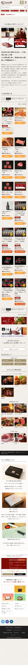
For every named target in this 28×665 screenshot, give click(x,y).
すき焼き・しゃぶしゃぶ (20, 422)
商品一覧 (2, 453)
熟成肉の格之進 (4, 452)
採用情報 (23, 632)
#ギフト (22, 10)
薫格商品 (7, 393)
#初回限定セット (5, 10)
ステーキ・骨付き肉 (20, 409)
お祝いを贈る (18, 360)
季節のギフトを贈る (7, 363)
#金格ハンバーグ (14, 10)
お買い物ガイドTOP (5, 603)
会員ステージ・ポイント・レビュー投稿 (6, 612)
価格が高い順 (20, 98)
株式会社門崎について (18, 627)
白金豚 (7, 438)
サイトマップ (13, 635)
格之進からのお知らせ (9, 627)
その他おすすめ (19, 363)
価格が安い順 (14, 98)
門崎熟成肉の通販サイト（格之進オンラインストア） (16, 452)
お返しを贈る (5, 360)
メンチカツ (20, 381)
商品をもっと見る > (14, 349)
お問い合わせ (16, 632)
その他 (20, 438)
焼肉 (7, 422)
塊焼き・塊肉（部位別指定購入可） (7, 410)
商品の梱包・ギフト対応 (6, 608)
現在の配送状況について (10, 14)
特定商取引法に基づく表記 (7, 632)
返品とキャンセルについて (19, 608)
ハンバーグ (7, 381)
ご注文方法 (17, 603)
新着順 (8, 100)
